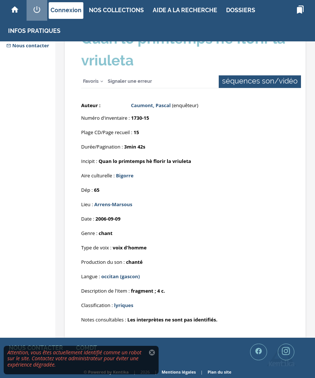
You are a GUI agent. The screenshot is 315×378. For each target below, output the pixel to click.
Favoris (90, 81)
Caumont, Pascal (151, 105)
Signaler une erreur (130, 81)
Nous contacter (27, 45)
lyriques (123, 305)
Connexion (66, 10)
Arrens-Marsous (113, 204)
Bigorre (125, 175)
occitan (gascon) (120, 276)
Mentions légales (179, 372)
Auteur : (90, 105)
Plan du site (219, 372)
